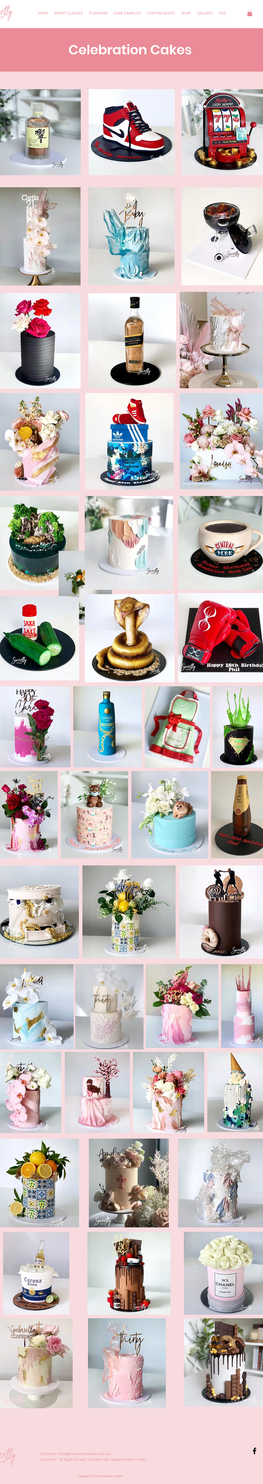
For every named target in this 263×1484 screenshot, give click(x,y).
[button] (249, 13)
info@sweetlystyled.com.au (84, 1454)
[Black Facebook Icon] (254, 1451)
